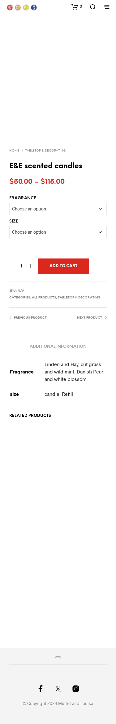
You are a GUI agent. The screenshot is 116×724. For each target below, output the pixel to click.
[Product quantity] (21, 266)
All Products (44, 297)
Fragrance (22, 198)
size (13, 221)
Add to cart (63, 266)
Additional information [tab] (58, 347)
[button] (76, 6)
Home (14, 150)
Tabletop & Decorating (45, 150)
